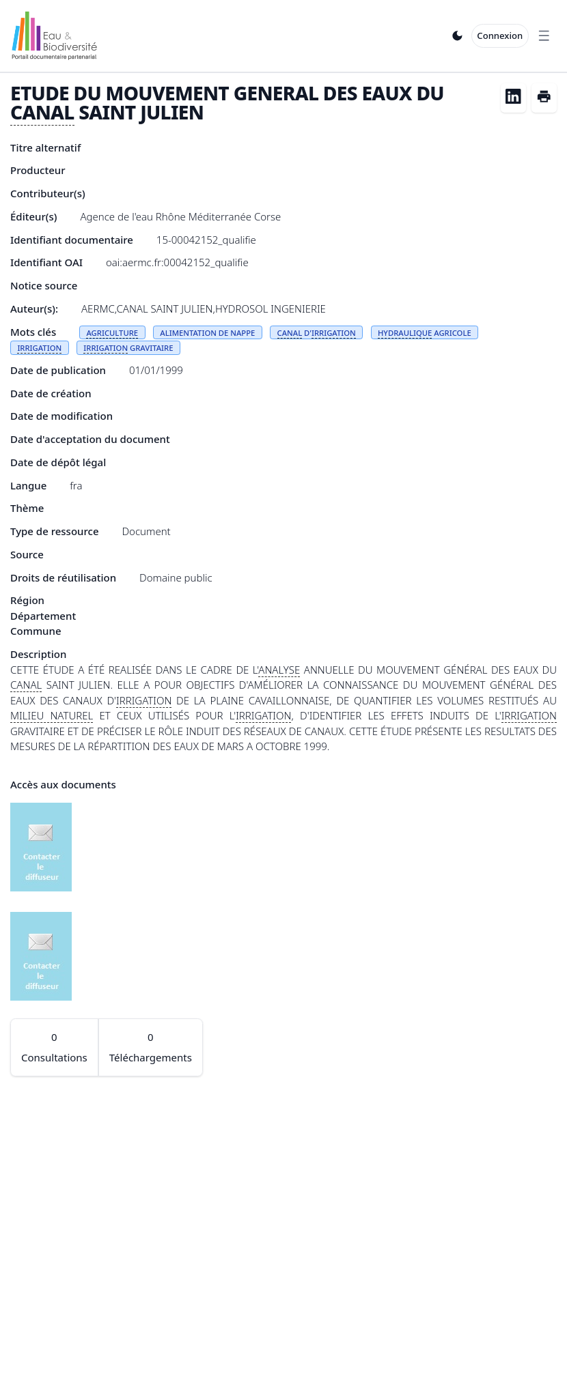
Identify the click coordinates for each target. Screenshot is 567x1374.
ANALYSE (279, 669)
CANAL (42, 112)
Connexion (500, 35)
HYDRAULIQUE (405, 333)
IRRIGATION (334, 333)
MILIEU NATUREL (51, 715)
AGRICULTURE (112, 333)
